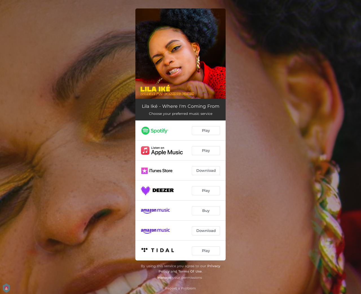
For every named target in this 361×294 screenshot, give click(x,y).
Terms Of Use (190, 271)
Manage (164, 277)
